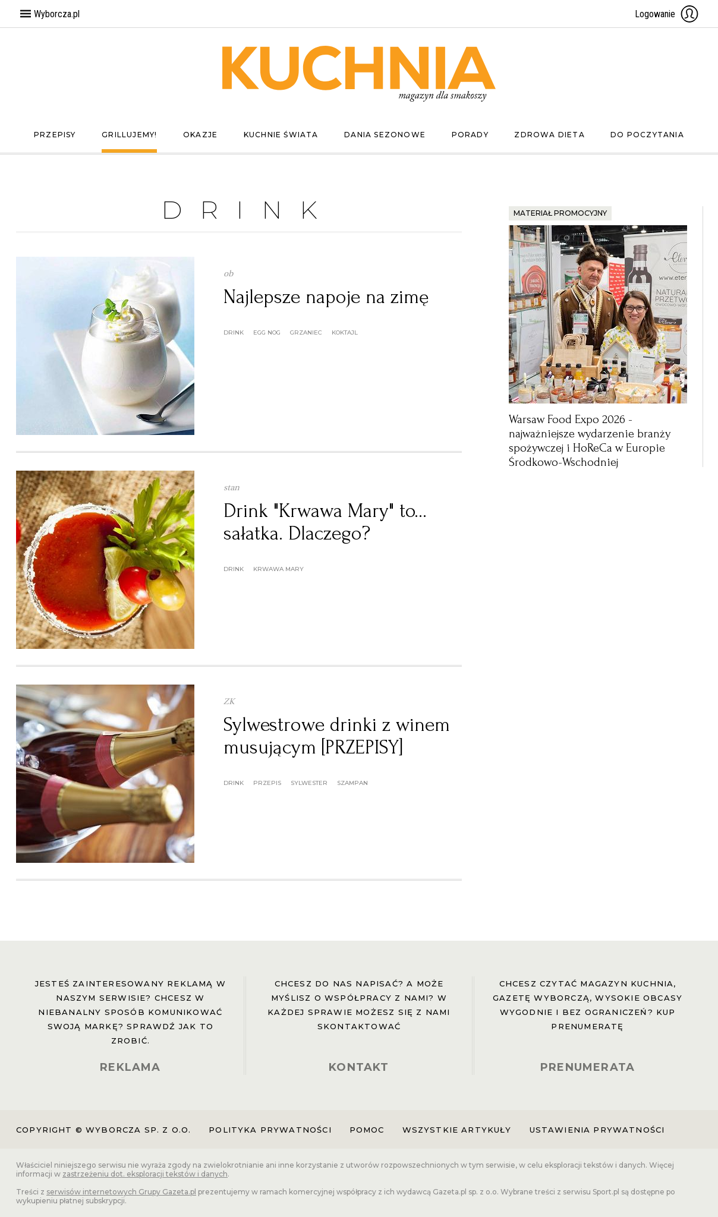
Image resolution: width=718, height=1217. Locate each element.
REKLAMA (130, 1067)
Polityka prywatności (270, 1129)
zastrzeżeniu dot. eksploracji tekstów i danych (145, 1173)
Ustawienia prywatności (597, 1129)
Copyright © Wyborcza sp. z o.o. (103, 1129)
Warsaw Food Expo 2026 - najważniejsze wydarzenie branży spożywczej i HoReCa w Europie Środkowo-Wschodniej (589, 441)
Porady (470, 134)
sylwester (309, 783)
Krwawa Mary (278, 569)
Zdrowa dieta (549, 134)
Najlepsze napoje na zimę (326, 297)
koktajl (345, 332)
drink (233, 332)
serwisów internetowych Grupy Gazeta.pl (121, 1191)
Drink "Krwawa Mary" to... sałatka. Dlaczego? (325, 522)
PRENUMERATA (587, 1067)
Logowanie (667, 13)
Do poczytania (647, 134)
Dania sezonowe (385, 134)
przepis (267, 783)
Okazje (200, 134)
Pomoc (367, 1129)
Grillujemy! (129, 134)
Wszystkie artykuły (457, 1129)
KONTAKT (359, 1067)
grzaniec (306, 332)
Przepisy (55, 134)
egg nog (267, 332)
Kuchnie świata (281, 134)
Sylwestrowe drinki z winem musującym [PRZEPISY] (336, 736)
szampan (352, 783)
